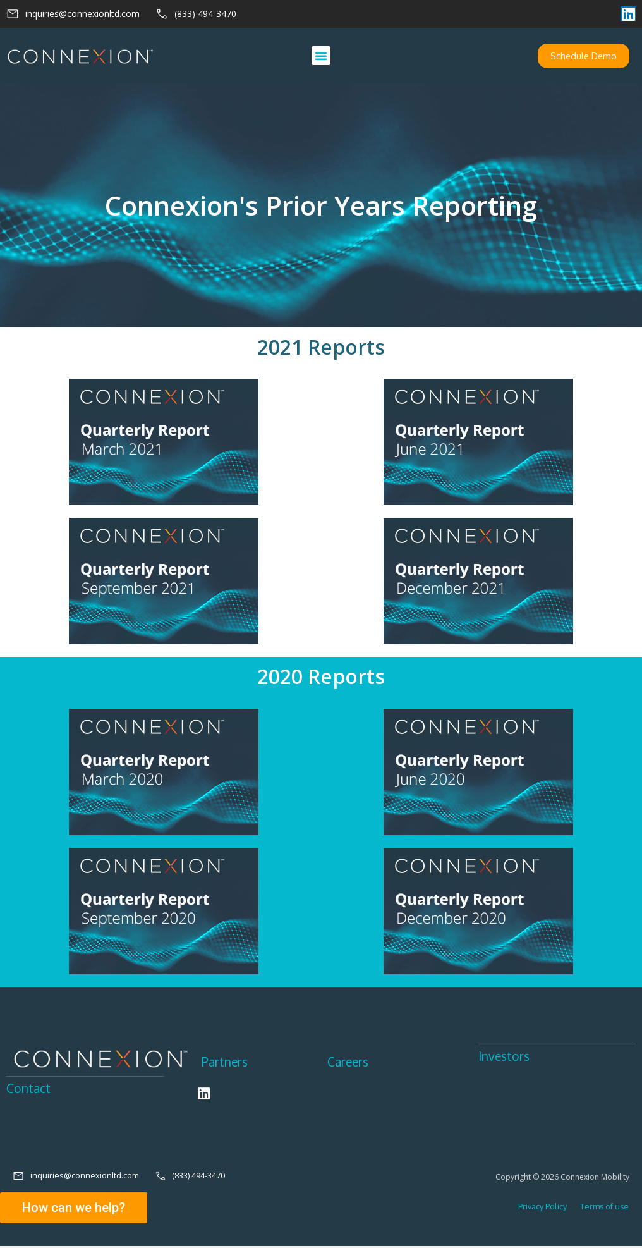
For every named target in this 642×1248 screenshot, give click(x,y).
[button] (321, 56)
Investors (505, 1057)
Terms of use (600, 1208)
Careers (349, 1063)
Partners (226, 1063)
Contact (29, 1090)
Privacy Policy (542, 1208)
